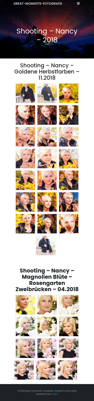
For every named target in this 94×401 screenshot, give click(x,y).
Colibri (55, 394)
